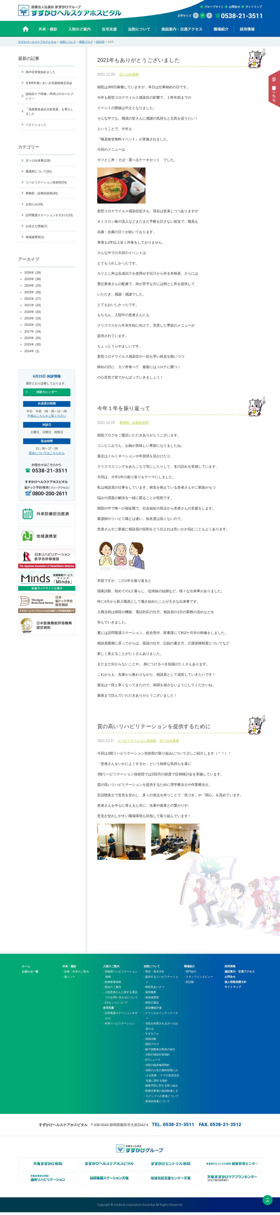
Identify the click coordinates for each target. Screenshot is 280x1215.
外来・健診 (69, 968)
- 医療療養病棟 (112, 984)
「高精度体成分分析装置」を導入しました (49, 112)
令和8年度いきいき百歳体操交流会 (49, 83)
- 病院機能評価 (152, 1010)
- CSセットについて (115, 1005)
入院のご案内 (111, 968)
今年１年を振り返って (179, 410)
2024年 (32, 286)
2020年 (32, 312)
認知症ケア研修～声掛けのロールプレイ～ (49, 96)
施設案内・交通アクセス (240, 974)
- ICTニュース (151, 1062)
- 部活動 (189, 984)
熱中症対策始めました (40, 72)
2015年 (32, 344)
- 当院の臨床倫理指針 (156, 1067)
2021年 (100, 41)
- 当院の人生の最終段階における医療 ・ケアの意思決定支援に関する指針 (161, 1078)
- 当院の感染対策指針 (156, 1057)
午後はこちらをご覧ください (46, 416)
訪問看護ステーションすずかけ (49, 215)
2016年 (32, 338)
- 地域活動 (149, 1041)
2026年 (32, 273)
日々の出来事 (129, 75)
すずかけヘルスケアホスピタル (37, 41)
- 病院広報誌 (151, 1005)
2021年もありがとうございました (179, 61)
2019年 (32, 318)
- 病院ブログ (151, 1046)
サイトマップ (253, 6)
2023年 (32, 292)
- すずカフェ (151, 1036)
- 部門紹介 (190, 974)
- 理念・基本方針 (153, 974)
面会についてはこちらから (47, 453)
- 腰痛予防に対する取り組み (160, 1088)
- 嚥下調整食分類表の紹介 (159, 1051)
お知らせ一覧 (30, 974)
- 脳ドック (68, 979)
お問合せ (234, 6)
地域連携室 (35, 237)
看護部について (39, 171)
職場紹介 (189, 968)
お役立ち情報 (36, 226)
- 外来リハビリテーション (119, 1026)
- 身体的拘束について (156, 1103)
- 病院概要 (149, 994)
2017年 (32, 332)
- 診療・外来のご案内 (75, 974)
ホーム (26, 968)
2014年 (31, 351)
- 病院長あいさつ (153, 989)
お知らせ (34, 204)
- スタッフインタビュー (198, 979)
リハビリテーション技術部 (136, 743)
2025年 (32, 279)
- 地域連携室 (151, 1000)
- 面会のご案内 (112, 989)
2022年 (32, 299)
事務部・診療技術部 (133, 424)
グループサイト (214, 6)
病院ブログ (86, 41)
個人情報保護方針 (235, 984)
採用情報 (230, 968)
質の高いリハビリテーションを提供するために (179, 729)
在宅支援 (108, 1010)
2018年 (32, 325)
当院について (68, 41)
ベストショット (36, 124)
